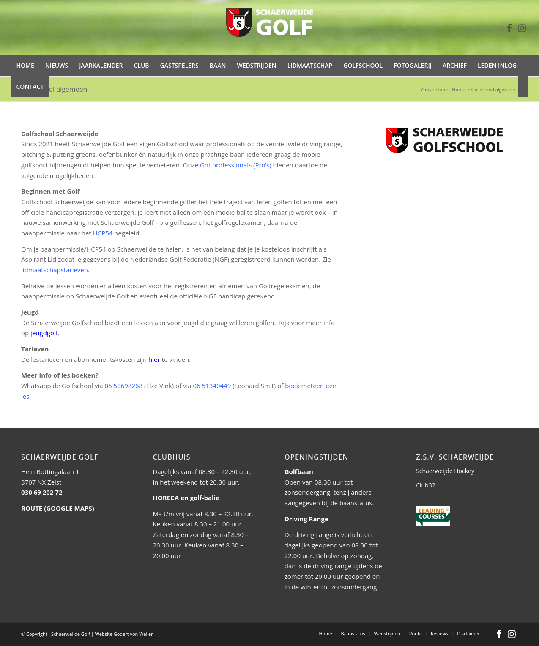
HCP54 (103, 233)
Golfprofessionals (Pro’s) (235, 165)
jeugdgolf (44, 332)
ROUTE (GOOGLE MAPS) (57, 508)
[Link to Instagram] (522, 27)
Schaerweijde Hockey (445, 471)
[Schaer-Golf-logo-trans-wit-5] (269, 27)
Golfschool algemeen (54, 89)
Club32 (425, 485)
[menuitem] (25, 65)
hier (154, 359)
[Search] (523, 86)
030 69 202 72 (41, 492)
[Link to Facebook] (509, 27)
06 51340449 (212, 385)
